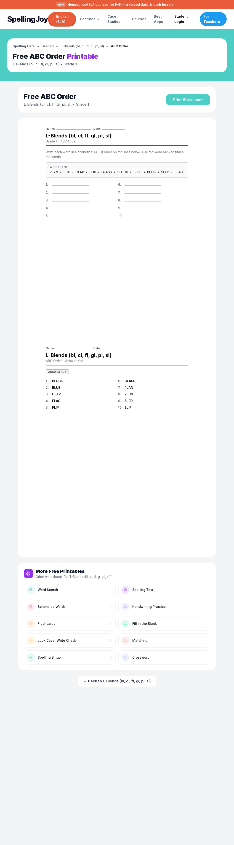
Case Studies (113, 19)
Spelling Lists (24, 46)
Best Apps (158, 19)
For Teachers (211, 19)
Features (90, 19)
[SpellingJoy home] (27, 19)
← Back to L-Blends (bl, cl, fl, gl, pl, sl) (117, 681)
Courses (139, 19)
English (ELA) (60, 19)
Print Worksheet (188, 99)
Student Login (181, 19)
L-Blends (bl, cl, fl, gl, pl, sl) (82, 46)
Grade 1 (47, 46)
